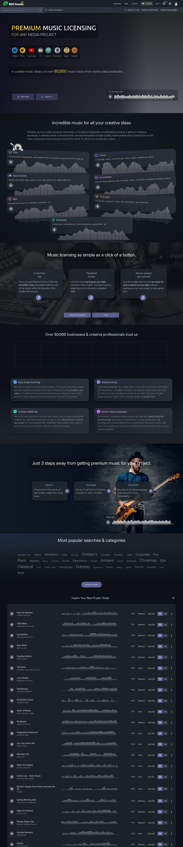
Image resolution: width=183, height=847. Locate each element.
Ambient (107, 529)
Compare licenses (77, 284)
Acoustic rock (24, 524)
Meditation (51, 523)
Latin (162, 536)
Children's (90, 523)
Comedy (55, 530)
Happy (119, 536)
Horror (139, 536)
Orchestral (131, 530)
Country (151, 536)
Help (42, 843)
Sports (129, 536)
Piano (21, 530)
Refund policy (21, 843)
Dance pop (65, 536)
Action (37, 523)
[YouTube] (163, 841)
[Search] (40, 10)
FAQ (106, 284)
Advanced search (91, 554)
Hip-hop (74, 524)
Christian (105, 523)
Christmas (148, 529)
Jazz (129, 523)
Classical (25, 535)
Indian (65, 524)
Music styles (133, 10)
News (45, 530)
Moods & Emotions (150, 10)
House (65, 530)
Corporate (143, 523)
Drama (120, 530)
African (93, 530)
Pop (155, 523)
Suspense (97, 536)
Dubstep (83, 536)
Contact (49, 843)
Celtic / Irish (50, 536)
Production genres (169, 10)
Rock (20, 542)
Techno (109, 536)
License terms (33, 843)
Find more (91, 829)
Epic (163, 530)
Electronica (80, 530)
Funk (38, 536)
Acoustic (118, 523)
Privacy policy (9, 843)
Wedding (34, 530)
